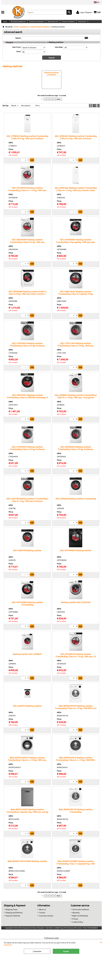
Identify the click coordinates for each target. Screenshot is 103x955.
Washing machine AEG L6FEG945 (76, 604)
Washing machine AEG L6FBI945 (27, 656)
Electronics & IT (52, 23)
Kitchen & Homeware (36, 23)
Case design (59, 50)
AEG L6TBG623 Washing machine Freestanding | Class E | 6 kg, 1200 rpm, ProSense (76, 139)
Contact (42, 915)
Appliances (23, 45)
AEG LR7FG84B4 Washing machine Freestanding (27, 605)
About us (42, 912)
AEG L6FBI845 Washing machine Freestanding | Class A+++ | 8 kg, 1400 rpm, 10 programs (76, 398)
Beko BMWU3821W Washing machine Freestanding (76, 813)
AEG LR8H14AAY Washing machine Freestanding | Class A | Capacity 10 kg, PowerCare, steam (75, 296)
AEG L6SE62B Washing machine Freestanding (75, 501)
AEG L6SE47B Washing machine (27, 553)
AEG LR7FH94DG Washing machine (75, 553)
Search (18, 41)
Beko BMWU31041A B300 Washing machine (27, 863)
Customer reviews (46, 918)
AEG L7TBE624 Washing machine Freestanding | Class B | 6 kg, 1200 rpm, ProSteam (27, 139)
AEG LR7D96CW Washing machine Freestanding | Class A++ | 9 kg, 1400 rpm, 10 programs (76, 659)
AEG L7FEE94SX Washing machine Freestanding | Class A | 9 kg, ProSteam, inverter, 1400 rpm (27, 348)
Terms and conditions (80, 912)
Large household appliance (38, 45)
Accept (66, 951)
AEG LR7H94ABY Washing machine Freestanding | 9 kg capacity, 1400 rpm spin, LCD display (75, 244)
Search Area (16, 50)
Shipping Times (11, 912)
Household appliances (18, 23)
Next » (59, 102)
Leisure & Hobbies (67, 23)
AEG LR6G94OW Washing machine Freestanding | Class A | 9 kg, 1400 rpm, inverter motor (27, 244)
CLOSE (101, 942)
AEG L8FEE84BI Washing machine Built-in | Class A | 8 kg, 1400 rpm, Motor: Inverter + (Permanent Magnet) (27, 296)
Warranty (76, 915)
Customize (37, 951)
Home (5, 23)
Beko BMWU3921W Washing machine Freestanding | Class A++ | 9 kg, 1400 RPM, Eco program (75, 710)
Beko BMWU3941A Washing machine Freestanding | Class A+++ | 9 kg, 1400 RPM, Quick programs (75, 762)
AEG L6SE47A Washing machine (27, 708)
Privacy (75, 921)
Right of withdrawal (80, 918)
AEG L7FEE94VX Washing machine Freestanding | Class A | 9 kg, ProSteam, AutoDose (27, 451)
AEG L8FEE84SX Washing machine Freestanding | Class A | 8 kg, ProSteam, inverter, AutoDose (75, 451)
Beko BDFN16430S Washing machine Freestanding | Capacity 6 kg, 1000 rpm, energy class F (27, 814)
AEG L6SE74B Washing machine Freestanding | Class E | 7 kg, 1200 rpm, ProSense (27, 502)
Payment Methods (12, 918)
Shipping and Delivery (14, 915)
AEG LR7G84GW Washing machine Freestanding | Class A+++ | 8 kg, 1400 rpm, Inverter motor (27, 192)
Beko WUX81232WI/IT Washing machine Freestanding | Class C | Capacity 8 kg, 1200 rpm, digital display (76, 866)
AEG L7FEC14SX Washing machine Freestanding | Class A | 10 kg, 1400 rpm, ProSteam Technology (76, 348)
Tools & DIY (81, 23)
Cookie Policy (8, 945)
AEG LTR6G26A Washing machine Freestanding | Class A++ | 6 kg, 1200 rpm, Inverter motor (76, 191)
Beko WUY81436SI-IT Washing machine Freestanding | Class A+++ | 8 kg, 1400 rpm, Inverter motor (27, 762)
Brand (18, 54)
